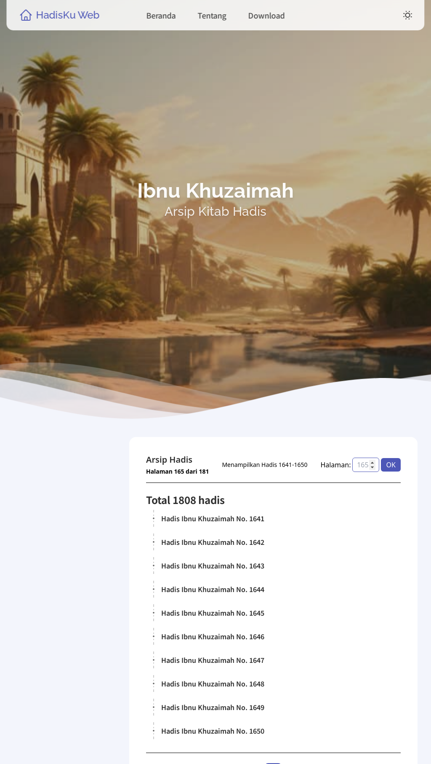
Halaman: (336, 464)
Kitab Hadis (52, 645)
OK (391, 464)
